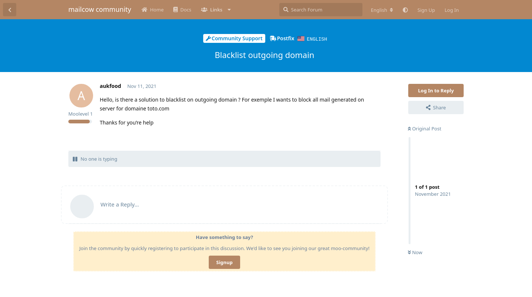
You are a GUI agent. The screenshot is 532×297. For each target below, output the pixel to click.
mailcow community (99, 9)
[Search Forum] (320, 9)
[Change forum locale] (382, 10)
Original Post (424, 128)
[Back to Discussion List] (9, 9)
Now (415, 252)
